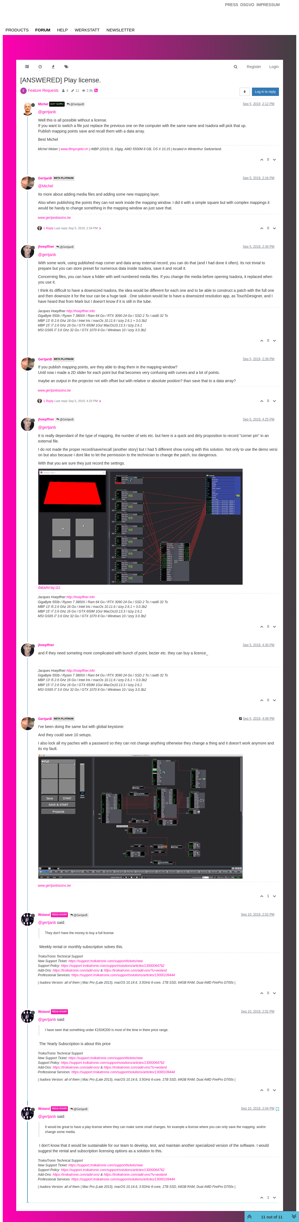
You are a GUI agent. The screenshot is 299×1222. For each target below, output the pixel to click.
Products (17, 30)
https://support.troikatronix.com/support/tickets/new (105, 955)
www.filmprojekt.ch (74, 143)
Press (231, 4)
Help (62, 30)
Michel (43, 99)
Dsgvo (247, 4)
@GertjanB (75, 98)
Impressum (268, 4)
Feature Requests (43, 85)
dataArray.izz (49, 582)
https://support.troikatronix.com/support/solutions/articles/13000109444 (123, 970)
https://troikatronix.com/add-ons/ (76, 965)
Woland (44, 909)
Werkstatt (87, 30)
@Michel (45, 180)
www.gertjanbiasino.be (54, 212)
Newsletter (120, 30)
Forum (42, 30)
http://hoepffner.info (81, 305)
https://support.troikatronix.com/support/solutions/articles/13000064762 (112, 960)
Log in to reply (265, 86)
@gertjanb (47, 106)
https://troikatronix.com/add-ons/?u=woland (135, 965)
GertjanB (45, 173)
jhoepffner (46, 241)
